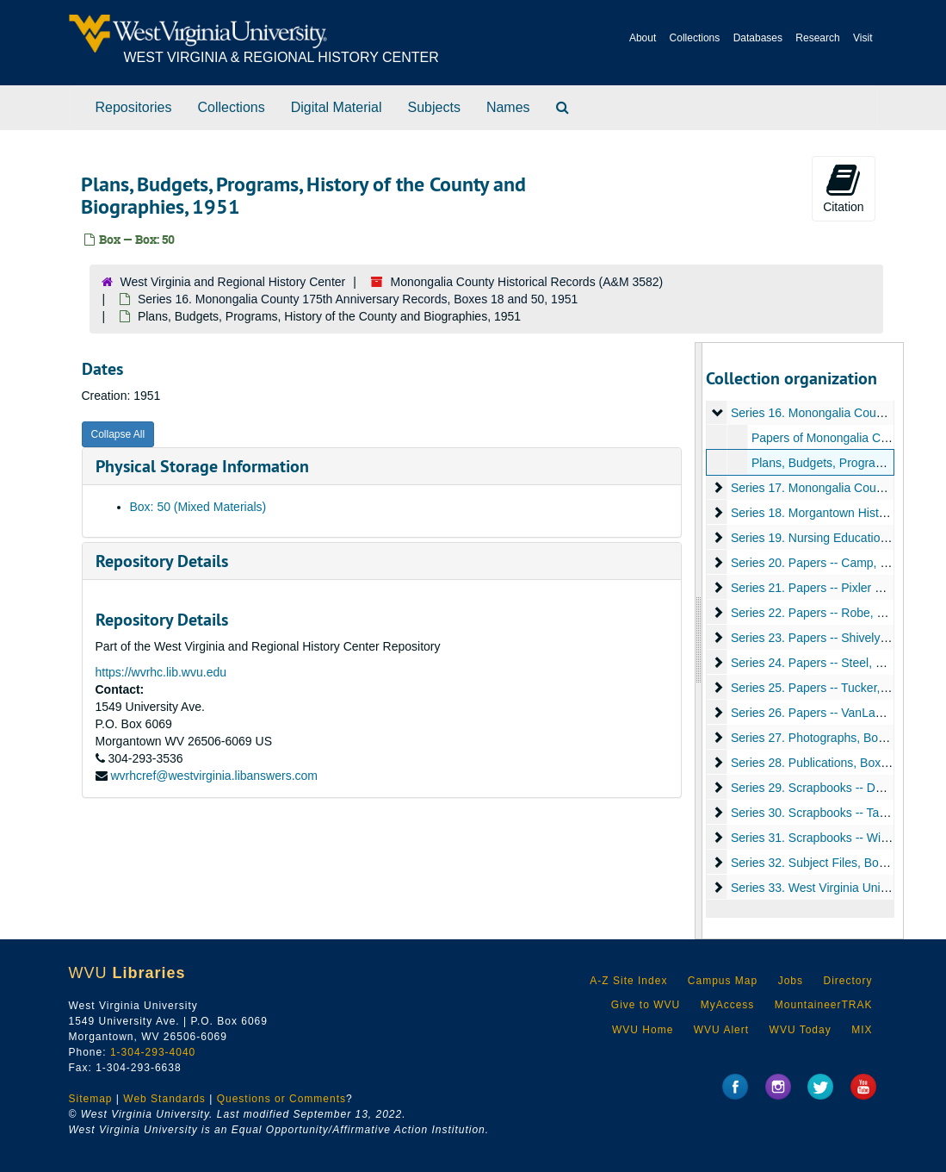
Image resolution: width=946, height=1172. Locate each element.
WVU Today (801, 1030)
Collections (695, 38)
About (642, 38)
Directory (847, 981)
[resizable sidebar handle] (699, 640)
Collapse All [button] (118, 434)
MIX (861, 1030)
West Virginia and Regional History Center (233, 282)
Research (817, 38)
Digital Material (336, 107)
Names (508, 107)
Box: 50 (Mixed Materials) (198, 507)
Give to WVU (645, 1005)
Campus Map (722, 981)
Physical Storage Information (202, 466)
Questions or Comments (281, 1099)
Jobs (790, 981)
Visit (862, 38)
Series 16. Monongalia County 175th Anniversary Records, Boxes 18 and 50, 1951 (358, 299)
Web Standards (164, 1099)
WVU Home (642, 1030)
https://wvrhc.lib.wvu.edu (161, 672)
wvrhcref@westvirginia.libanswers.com (214, 775)
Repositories (134, 107)
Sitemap (91, 1099)
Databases (757, 38)
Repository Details (162, 561)
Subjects (434, 107)
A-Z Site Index (628, 981)
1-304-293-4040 (152, 1052)
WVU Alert (721, 1030)
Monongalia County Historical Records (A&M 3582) (527, 282)
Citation (843, 188)
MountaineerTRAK (824, 1005)
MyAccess (728, 1005)
